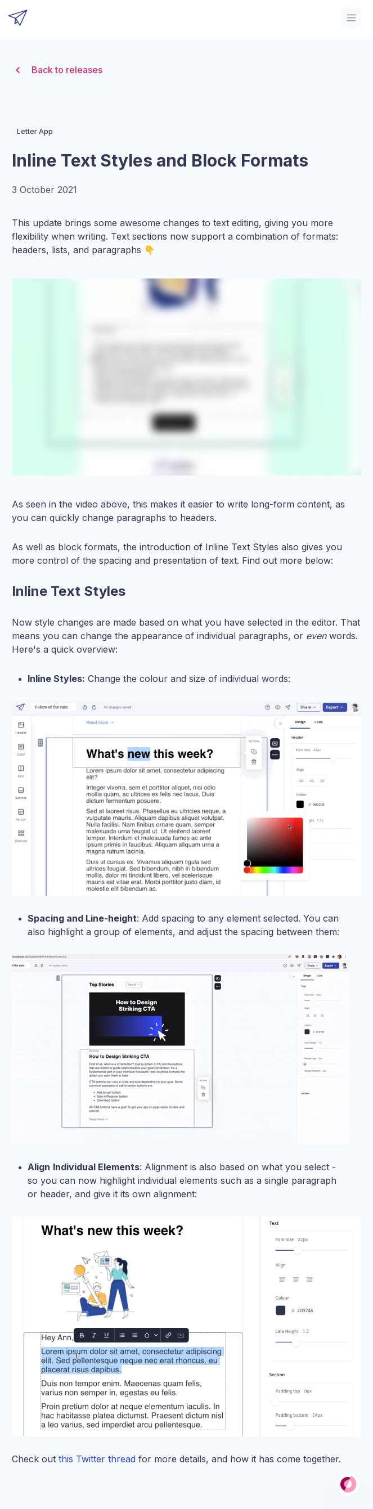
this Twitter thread (97, 1459)
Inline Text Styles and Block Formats (160, 160)
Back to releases (57, 70)
